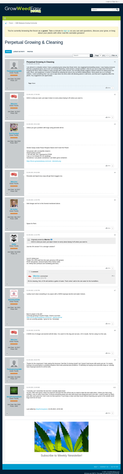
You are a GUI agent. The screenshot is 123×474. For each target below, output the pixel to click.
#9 (115, 360)
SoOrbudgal (14, 133)
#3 (115, 124)
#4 (115, 172)
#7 (115, 290)
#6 (115, 235)
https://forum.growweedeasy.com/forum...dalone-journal (44, 317)
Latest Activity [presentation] (19, 51)
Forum (11, 23)
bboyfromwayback (14, 397)
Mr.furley (13, 209)
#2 (115, 94)
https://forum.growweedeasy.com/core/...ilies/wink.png (44, 161)
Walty (14, 244)
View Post (51, 239)
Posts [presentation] (8, 51)
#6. (113, 276)
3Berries (14, 104)
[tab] (8, 51)
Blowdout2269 (14, 300)
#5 (115, 200)
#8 (115, 330)
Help (95, 467)
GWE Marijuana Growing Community (26, 23)
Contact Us (104, 467)
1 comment (34, 271)
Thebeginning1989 (14, 71)
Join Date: (11, 79)
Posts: (13, 80)
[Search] (103, 9)
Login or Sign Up (112, 1)
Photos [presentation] (30, 51)
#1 (115, 62)
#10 (114, 387)
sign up (66, 31)
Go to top (114, 467)
